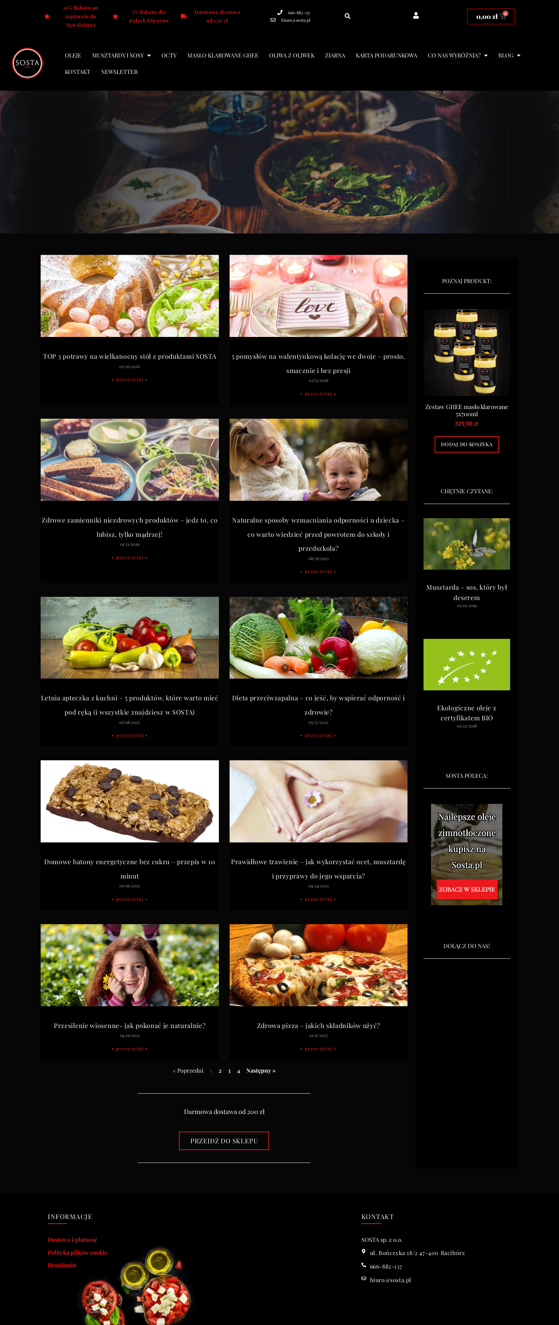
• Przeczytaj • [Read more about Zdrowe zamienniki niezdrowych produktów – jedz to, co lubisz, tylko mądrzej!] (130, 557)
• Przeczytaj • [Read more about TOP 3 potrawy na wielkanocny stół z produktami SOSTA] (130, 379)
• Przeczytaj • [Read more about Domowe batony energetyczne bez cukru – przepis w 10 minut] (130, 899)
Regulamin (62, 1265)
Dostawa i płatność (72, 1239)
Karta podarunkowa (386, 55)
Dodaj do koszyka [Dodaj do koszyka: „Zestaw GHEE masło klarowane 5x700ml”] (466, 444)
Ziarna (335, 55)
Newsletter (119, 71)
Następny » (261, 1070)
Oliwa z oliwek (291, 55)
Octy (168, 55)
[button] (348, 16)
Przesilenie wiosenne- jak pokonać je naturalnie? (130, 1025)
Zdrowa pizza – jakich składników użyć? (318, 1025)
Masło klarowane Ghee (222, 55)
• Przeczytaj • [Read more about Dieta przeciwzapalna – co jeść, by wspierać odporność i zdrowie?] (318, 735)
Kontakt (77, 71)
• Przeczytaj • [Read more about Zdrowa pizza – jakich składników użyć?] (318, 1048)
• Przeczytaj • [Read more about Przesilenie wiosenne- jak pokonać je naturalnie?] (130, 1048)
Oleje (73, 55)
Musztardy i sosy (121, 55)
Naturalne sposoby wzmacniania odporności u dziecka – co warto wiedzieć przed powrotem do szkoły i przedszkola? (318, 534)
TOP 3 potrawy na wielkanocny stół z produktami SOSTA (129, 356)
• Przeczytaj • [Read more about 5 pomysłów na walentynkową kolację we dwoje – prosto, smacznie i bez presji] (318, 393)
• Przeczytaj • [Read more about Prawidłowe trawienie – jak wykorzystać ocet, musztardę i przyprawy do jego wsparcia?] (318, 899)
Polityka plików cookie (77, 1252)
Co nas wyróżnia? (458, 55)
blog (509, 55)
